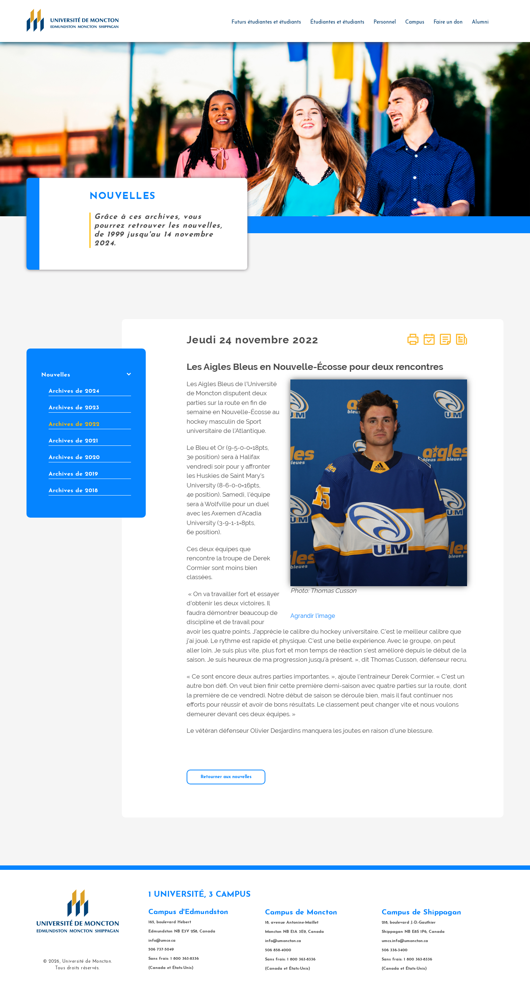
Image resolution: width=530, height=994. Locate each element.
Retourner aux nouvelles (226, 777)
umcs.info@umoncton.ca (405, 941)
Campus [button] (414, 22)
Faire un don (448, 22)
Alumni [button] (480, 22)
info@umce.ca (162, 941)
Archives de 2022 (74, 424)
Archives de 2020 (74, 458)
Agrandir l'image (312, 615)
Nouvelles (86, 375)
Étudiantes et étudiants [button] (337, 22)
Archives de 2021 (73, 441)
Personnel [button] (385, 22)
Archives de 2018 (73, 491)
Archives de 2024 (74, 391)
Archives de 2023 (74, 408)
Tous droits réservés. (77, 968)
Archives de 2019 (73, 474)
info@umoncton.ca (283, 941)
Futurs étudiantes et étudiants (266, 22)
